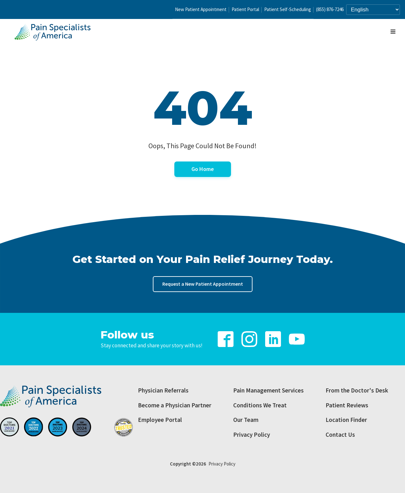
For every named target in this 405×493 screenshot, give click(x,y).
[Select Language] (373, 9)
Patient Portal (245, 9)
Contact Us (340, 434)
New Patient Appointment (201, 9)
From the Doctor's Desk (357, 390)
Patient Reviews (347, 405)
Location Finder (346, 419)
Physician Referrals (163, 390)
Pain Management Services (268, 390)
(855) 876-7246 (330, 9)
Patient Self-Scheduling (287, 9)
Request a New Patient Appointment (202, 284)
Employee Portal (160, 419)
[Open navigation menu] (393, 32)
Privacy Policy (251, 434)
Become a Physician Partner (174, 405)
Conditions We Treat (260, 405)
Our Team (246, 419)
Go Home (202, 169)
